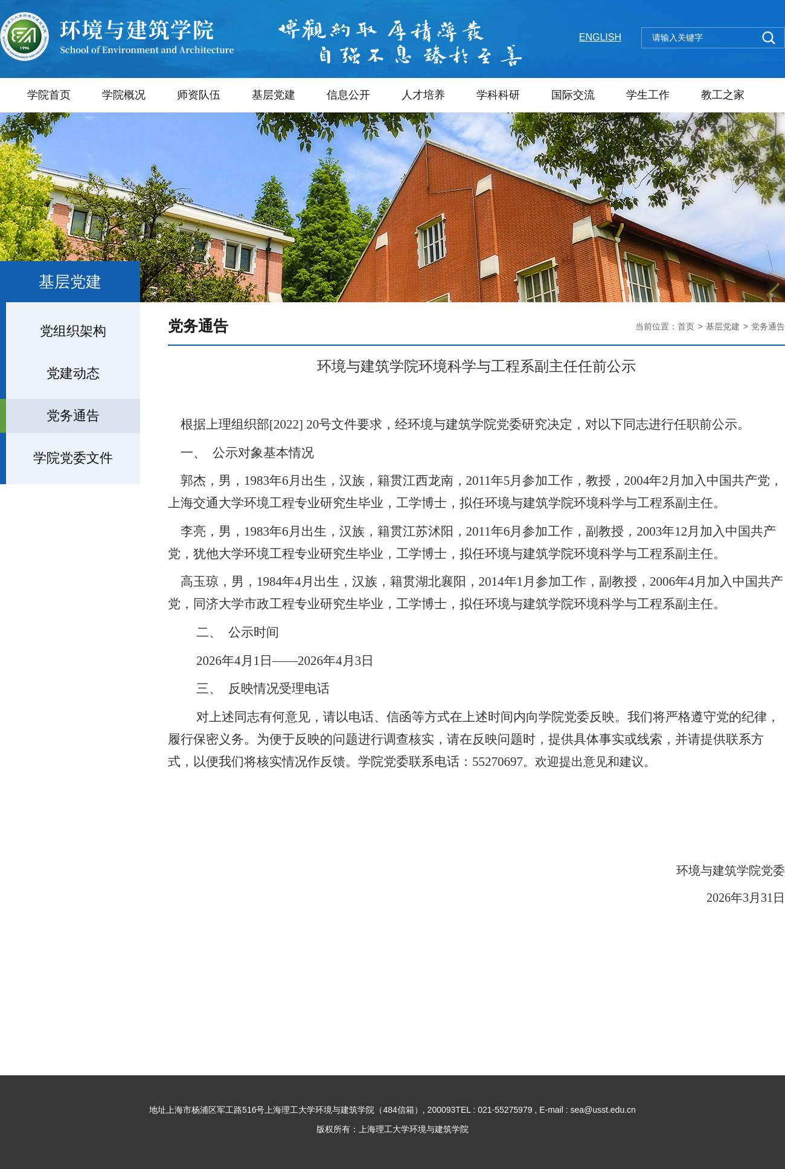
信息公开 (348, 95)
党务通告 (768, 326)
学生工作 (648, 95)
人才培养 (423, 95)
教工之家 (723, 95)
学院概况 (124, 95)
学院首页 (49, 95)
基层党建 (273, 95)
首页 (686, 326)
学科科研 (498, 95)
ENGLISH (600, 37)
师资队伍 (198, 95)
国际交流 (573, 95)
